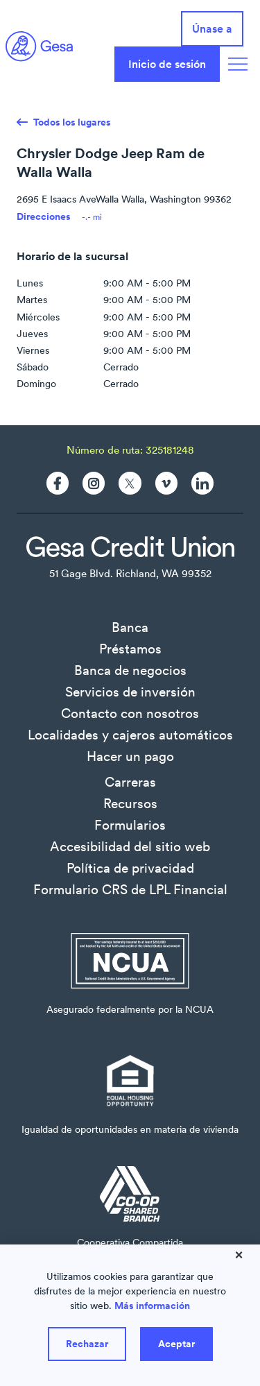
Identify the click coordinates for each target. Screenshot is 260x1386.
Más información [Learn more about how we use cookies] (152, 1305)
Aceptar (176, 1343)
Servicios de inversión (130, 691)
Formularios (130, 824)
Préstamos (130, 648)
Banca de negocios (130, 670)
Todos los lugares (72, 122)
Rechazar (87, 1343)
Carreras (130, 781)
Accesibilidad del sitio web (130, 846)
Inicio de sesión (167, 64)
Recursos (130, 803)
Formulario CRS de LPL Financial (130, 889)
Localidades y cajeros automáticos (130, 734)
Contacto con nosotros (130, 713)
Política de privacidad (130, 867)
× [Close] (239, 1254)
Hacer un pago (130, 756)
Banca (130, 627)
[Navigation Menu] (238, 64)
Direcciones (44, 216)
